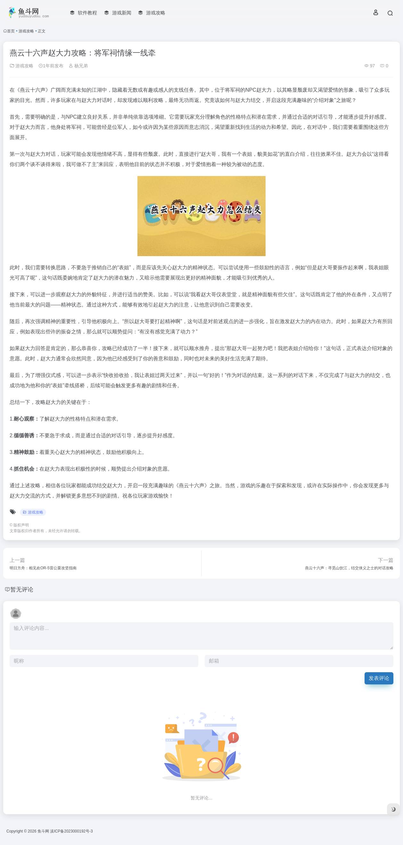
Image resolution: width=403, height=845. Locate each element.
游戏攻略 (26, 31)
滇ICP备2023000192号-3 (71, 831)
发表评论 (379, 678)
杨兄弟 (78, 65)
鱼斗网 (43, 831)
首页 (11, 31)
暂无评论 (21, 589)
